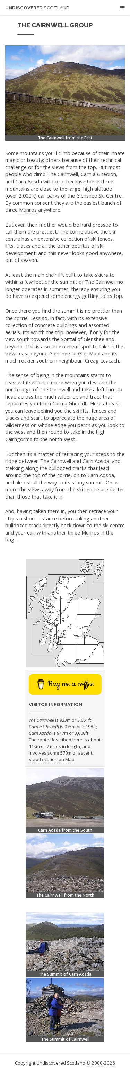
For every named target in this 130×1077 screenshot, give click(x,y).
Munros (28, 209)
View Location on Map (52, 759)
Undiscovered (37, 7)
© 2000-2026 (100, 1063)
